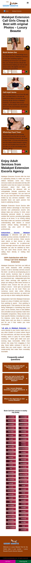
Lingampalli (11, 424)
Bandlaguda (11, 520)
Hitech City (11, 475)
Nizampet (11, 498)
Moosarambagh (23, 481)
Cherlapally (23, 529)
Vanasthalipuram (23, 470)
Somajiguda (11, 472)
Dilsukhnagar (11, 479)
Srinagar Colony (11, 516)
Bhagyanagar (11, 523)
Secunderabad (11, 490)
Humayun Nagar (23, 474)
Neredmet (23, 452)
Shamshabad (11, 505)
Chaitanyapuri (23, 416)
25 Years (4, 71)
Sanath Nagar (23, 496)
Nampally (23, 507)
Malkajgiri (23, 489)
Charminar (23, 431)
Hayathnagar (23, 467)
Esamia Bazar (23, 478)
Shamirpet (10, 487)
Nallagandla (11, 512)
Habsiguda (23, 459)
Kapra (23, 526)
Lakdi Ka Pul (11, 416)
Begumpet (10, 435)
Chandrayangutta (23, 424)
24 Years (4, 111)
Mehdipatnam (11, 428)
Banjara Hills (11, 446)
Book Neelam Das (10, 52)
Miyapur (11, 439)
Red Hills (23, 522)
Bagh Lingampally (11, 527)
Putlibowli (23, 518)
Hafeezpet (23, 428)
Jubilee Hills (11, 450)
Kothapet (23, 511)
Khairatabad (11, 420)
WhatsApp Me (23, 561)
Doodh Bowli (23, 420)
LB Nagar (23, 503)
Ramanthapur (23, 463)
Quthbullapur (23, 514)
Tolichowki (10, 509)
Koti (11, 468)
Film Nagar (10, 431)
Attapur (23, 485)
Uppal (10, 461)
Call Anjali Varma (9, 92)
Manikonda (10, 494)
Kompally (23, 500)
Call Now (7, 561)
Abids (11, 501)
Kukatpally (10, 442)
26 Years (4, 151)
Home (6, 11)
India (10, 71)
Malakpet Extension (16, 11)
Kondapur (11, 464)
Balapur (23, 492)
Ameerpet (11, 483)
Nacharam (23, 455)
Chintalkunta (23, 439)
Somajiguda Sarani (23, 448)
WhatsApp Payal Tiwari (12, 132)
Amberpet (23, 435)
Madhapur (10, 457)
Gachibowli (11, 453)
